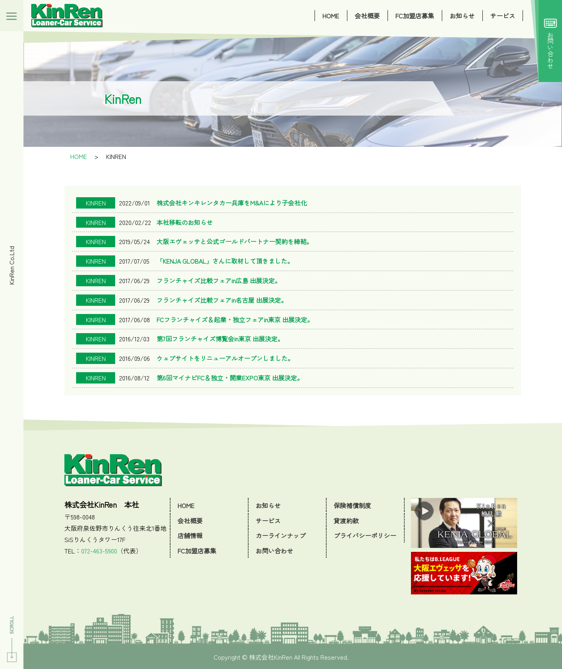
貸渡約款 (346, 520)
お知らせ (462, 15)
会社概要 (367, 15)
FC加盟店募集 (414, 15)
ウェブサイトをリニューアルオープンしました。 (225, 358)
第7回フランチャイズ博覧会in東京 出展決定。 (220, 338)
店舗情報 (190, 535)
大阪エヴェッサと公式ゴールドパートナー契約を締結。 (235, 241)
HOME (330, 15)
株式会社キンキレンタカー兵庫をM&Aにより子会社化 (232, 202)
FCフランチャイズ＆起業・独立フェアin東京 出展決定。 (235, 319)
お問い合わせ (550, 41)
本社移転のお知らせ (185, 222)
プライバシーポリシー (365, 535)
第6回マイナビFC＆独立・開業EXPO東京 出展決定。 (230, 377)
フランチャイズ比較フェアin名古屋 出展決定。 (222, 300)
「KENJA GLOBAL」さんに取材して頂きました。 (225, 261)
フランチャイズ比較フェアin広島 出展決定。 (219, 280)
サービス (502, 15)
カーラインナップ (281, 535)
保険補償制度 (352, 505)
